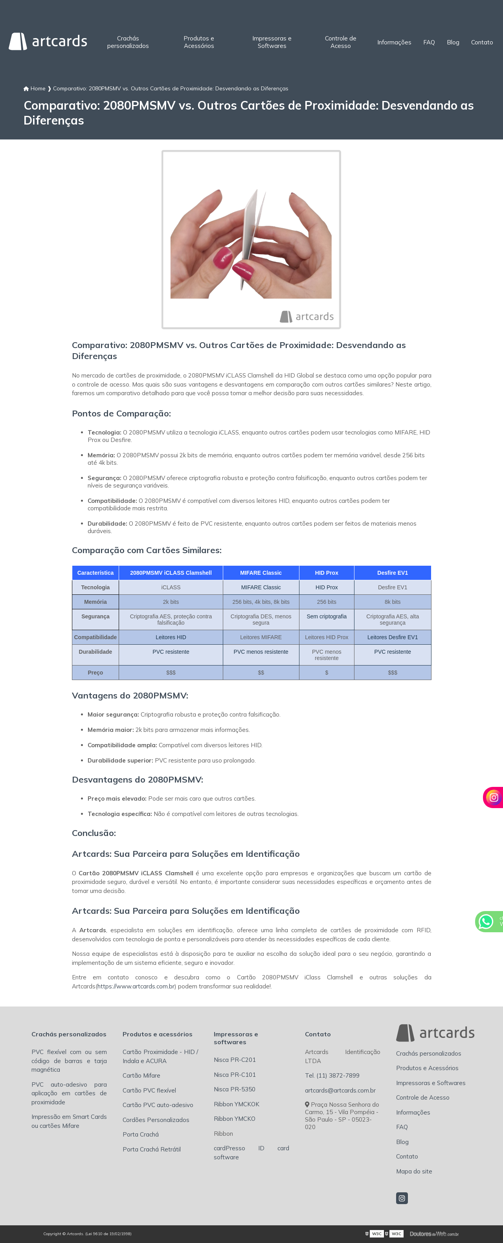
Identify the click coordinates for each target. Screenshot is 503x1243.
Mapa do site (414, 1171)
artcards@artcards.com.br (340, 1090)
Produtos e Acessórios (199, 42)
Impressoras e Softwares (272, 42)
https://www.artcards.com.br (135, 986)
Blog (453, 42)
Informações (394, 42)
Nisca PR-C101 (235, 1074)
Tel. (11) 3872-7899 (332, 1075)
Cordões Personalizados (156, 1120)
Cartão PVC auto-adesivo (158, 1105)
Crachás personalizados (128, 42)
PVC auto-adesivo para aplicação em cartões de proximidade (69, 1093)
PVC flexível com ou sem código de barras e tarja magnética (69, 1060)
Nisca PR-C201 (235, 1059)
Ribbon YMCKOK (236, 1104)
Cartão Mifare (141, 1075)
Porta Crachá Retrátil (152, 1149)
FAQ (429, 42)
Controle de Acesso (340, 42)
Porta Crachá (141, 1134)
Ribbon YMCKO (234, 1118)
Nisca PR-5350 (234, 1089)
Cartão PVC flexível (149, 1090)
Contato (482, 42)
